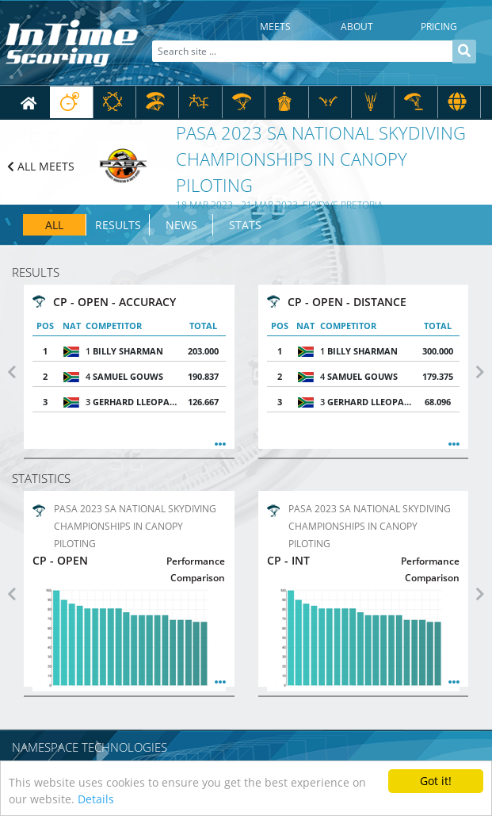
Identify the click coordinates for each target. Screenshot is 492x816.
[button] (12, 372)
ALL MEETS (40, 166)
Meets (275, 26)
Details (96, 798)
